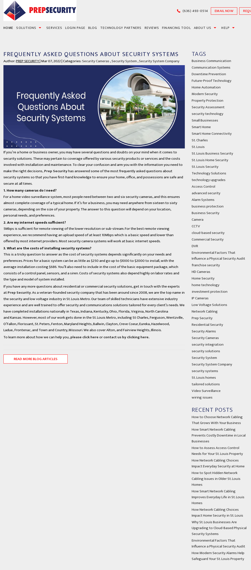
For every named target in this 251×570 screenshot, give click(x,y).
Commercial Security (208, 239)
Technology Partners (121, 28)
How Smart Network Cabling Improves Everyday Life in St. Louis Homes (218, 497)
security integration (208, 344)
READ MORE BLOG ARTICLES (35, 359)
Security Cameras (95, 61)
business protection (208, 206)
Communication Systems (211, 67)
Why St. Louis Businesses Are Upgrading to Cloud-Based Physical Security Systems (219, 528)
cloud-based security (208, 233)
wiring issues (202, 397)
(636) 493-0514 (195, 11)
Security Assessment (208, 107)
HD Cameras (201, 272)
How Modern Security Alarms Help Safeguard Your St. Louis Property (218, 556)
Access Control (203, 186)
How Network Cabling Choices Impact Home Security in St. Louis (217, 513)
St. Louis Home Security (210, 160)
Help (225, 28)
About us (203, 28)
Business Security (205, 213)
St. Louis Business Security (212, 153)
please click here (84, 337)
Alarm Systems (203, 200)
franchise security (206, 265)
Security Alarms (204, 331)
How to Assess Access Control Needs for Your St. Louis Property (217, 451)
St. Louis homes (204, 378)
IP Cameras (200, 298)
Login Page (75, 28)
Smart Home (201, 127)
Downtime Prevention (209, 74)
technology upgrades (209, 180)
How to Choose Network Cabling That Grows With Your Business (217, 420)
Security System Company (159, 61)
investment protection (209, 292)
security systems (205, 371)
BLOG (92, 28)
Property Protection (207, 100)
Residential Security (207, 325)
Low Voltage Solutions (209, 305)
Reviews (152, 28)
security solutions (206, 351)
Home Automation (206, 87)
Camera (197, 220)
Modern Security (205, 94)
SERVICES (54, 28)
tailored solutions (206, 384)
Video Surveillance (206, 391)
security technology (207, 114)
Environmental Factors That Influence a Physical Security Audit (218, 256)
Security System (124, 61)
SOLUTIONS (26, 28)
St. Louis (198, 147)
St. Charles (200, 140)
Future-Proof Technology (211, 81)
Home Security (203, 278)
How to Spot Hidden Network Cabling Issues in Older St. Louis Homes (216, 479)
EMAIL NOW (224, 11)
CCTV (196, 226)
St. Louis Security (205, 167)
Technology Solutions (209, 173)
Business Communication (211, 61)
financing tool (176, 28)
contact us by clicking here (126, 337)
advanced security (206, 193)
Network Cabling (205, 311)
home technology (205, 285)
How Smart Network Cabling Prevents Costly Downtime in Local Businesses (219, 435)
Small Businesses (205, 120)
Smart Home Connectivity (212, 134)
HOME (8, 28)
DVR (195, 246)
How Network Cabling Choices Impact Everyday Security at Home (218, 463)
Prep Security (55, 171)
